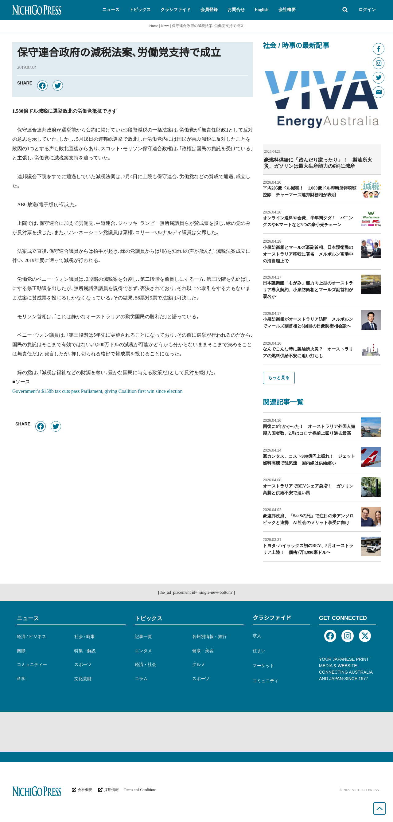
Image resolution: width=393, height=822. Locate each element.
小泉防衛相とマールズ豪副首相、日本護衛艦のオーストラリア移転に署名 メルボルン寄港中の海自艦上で (308, 254)
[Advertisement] (196, 731)
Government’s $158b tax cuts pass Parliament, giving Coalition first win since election (97, 391)
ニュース (28, 618)
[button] (110, 10)
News (165, 26)
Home (153, 26)
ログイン (367, 9)
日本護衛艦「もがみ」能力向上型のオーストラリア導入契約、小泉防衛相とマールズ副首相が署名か (308, 289)
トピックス (148, 618)
